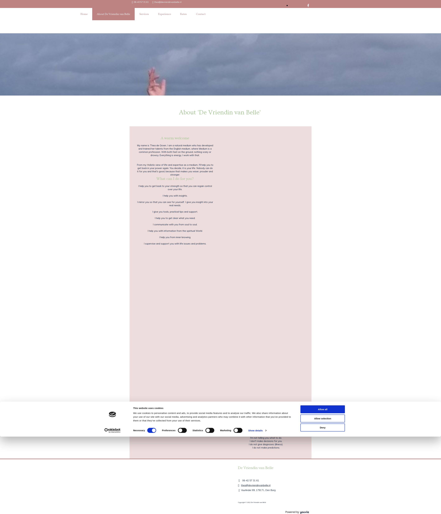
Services (144, 14)
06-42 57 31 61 (141, 2)
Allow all (322, 251)
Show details (255, 273)
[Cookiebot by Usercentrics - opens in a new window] (112, 273)
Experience (164, 14)
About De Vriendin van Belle (113, 14)
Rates (183, 14)
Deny (323, 270)
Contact (201, 14)
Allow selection (322, 261)
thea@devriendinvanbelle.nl (167, 2)
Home (84, 14)
